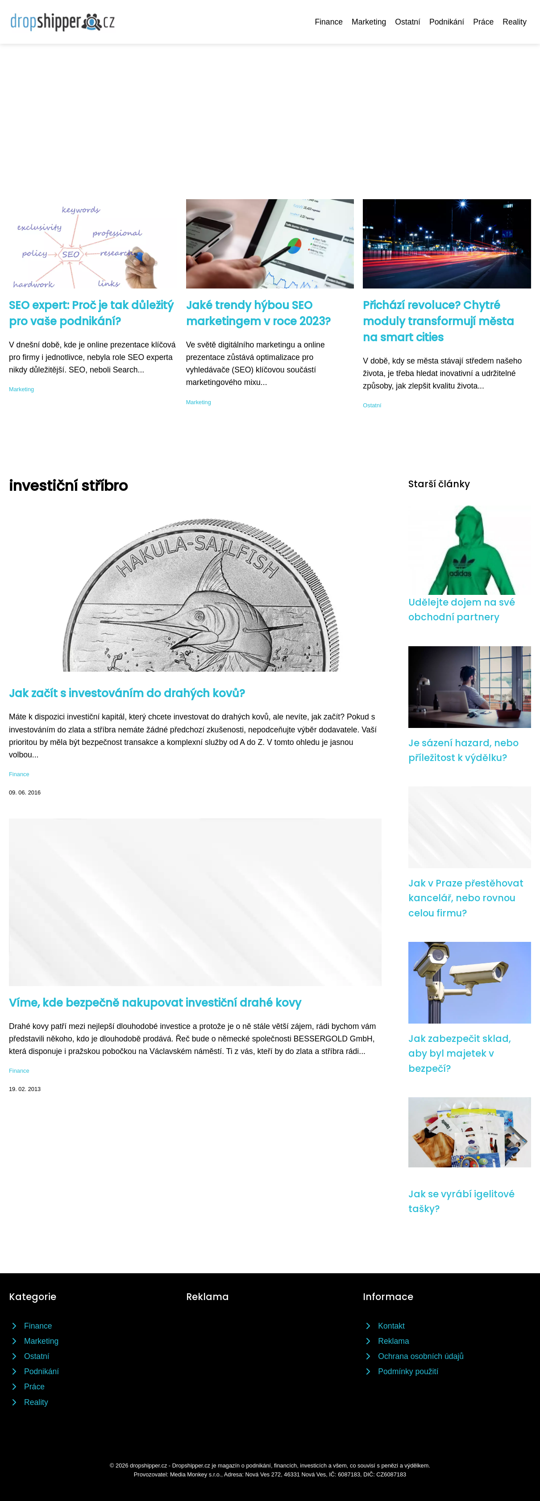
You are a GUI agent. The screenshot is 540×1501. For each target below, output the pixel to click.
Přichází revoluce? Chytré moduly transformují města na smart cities (438, 321)
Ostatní (407, 21)
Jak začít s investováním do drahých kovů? (127, 693)
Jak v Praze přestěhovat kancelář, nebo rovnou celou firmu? (465, 898)
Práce (483, 21)
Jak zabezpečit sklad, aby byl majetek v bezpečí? (459, 1053)
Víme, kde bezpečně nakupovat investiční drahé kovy (155, 1002)
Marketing (369, 21)
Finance (329, 21)
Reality (515, 21)
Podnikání (446, 21)
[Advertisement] (270, 110)
